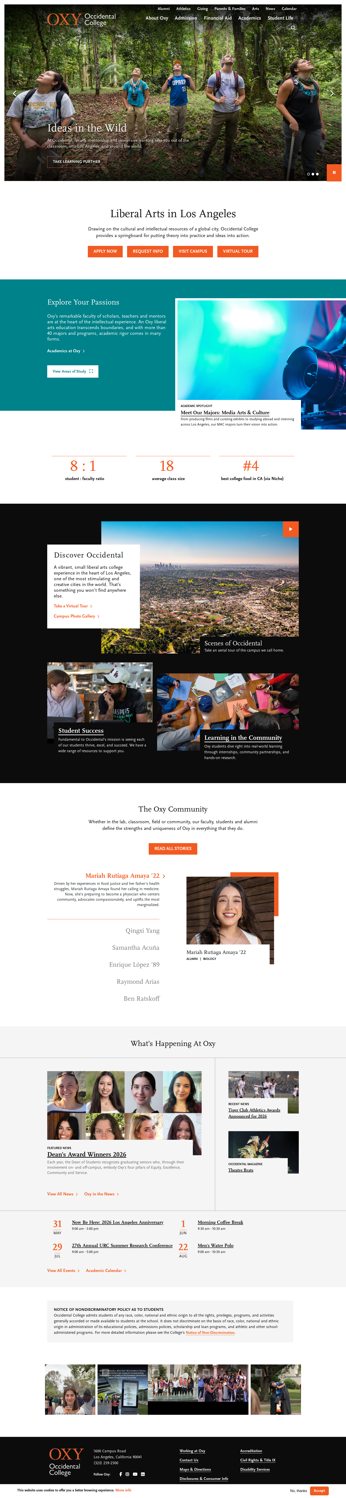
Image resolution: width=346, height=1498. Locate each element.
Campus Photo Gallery (74, 616)
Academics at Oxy (63, 351)
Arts (255, 9)
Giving (202, 9)
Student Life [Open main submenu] (280, 18)
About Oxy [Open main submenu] (157, 18)
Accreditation (251, 1451)
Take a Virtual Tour (71, 606)
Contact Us (189, 1460)
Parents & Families (230, 9)
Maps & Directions (195, 1470)
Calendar (289, 9)
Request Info (148, 251)
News (270, 9)
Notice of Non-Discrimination (210, 1333)
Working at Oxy (192, 1451)
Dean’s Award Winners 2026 (86, 1154)
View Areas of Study (70, 371)
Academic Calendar (104, 1271)
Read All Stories (173, 849)
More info (123, 1490)
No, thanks (298, 1491)
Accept (319, 1491)
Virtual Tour (238, 251)
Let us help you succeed (78, 162)
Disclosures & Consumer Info (204, 1479)
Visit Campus (193, 251)
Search (293, 27)
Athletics (183, 9)
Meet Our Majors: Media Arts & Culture (225, 413)
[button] (14, 94)
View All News (60, 1194)
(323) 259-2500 (106, 1463)
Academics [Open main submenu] (249, 18)
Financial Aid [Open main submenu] (218, 18)
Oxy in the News (99, 1194)
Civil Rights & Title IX (257, 1460)
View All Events (61, 1271)
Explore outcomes (138, 162)
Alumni (164, 9)
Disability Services (255, 1470)
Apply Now (105, 251)
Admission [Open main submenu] (186, 18)
